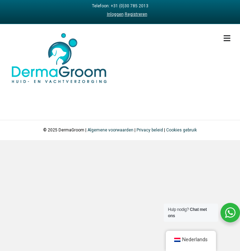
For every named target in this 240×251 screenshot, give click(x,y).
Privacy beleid (150, 130)
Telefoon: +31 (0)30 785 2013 (120, 5)
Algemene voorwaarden (110, 130)
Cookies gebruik (181, 130)
